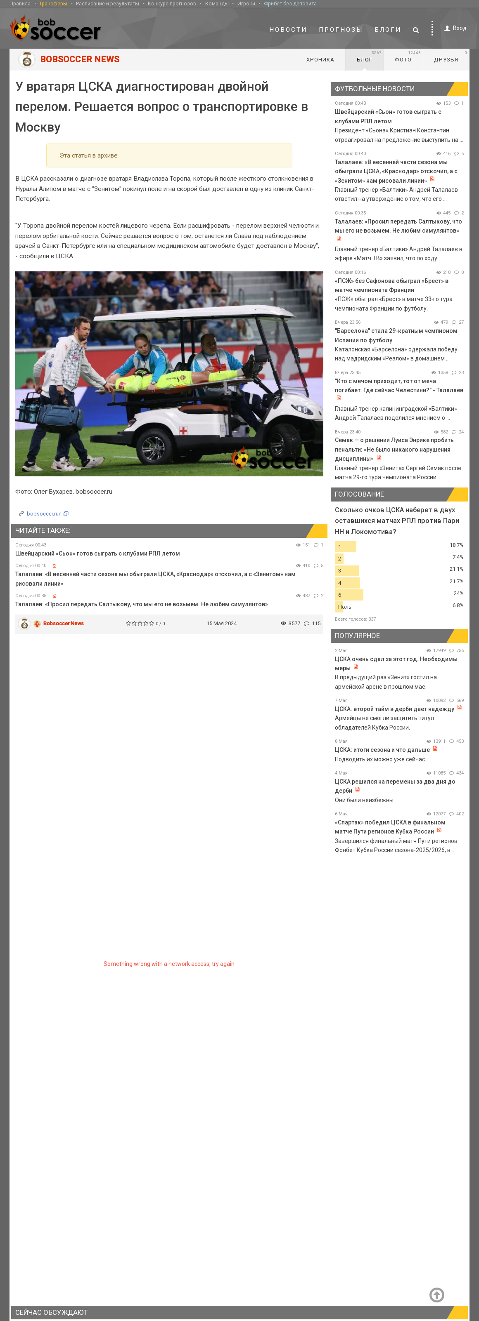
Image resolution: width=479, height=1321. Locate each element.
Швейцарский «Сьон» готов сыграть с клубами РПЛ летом (97, 553)
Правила (20, 3)
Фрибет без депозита (290, 3)
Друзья (450, 56)
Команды (217, 3)
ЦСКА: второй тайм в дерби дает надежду (394, 709)
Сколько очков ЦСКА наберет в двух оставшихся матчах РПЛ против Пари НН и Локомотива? (397, 520)
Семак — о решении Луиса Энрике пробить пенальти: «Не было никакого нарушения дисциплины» (394, 449)
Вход (454, 28)
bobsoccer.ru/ (44, 514)
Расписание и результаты (107, 3)
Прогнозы (341, 29)
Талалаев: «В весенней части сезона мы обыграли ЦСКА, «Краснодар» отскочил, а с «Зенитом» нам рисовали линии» (396, 171)
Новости (288, 29)
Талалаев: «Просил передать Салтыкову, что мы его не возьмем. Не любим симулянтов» (141, 604)
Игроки (246, 3)
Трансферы (53, 3)
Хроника (320, 60)
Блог (369, 56)
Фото (408, 56)
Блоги (388, 29)
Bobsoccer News (63, 623)
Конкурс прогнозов (172, 3)
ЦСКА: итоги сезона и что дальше (383, 749)
